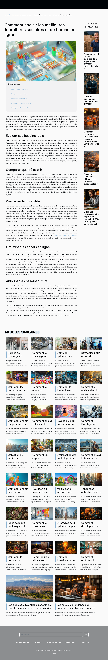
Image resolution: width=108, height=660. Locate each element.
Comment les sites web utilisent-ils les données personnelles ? (91, 179)
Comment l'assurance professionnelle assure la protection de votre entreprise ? (91, 139)
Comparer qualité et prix (19, 94)
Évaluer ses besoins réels (19, 89)
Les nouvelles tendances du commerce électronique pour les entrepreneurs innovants (76, 608)
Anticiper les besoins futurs (20, 107)
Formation (22, 642)
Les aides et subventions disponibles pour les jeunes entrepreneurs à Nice (30, 607)
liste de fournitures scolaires (66, 235)
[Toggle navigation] (6, 4)
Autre (85, 642)
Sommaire (15, 84)
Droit (38, 642)
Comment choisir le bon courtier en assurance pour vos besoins (91, 460)
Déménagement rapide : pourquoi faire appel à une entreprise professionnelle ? (91, 61)
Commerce (15, 14)
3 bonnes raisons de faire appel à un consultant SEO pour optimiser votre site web (91, 218)
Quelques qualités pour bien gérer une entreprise (91, 100)
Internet (70, 642)
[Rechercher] (51, 635)
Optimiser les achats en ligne (21, 103)
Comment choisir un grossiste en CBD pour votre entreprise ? (18, 425)
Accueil (7, 14)
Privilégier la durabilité (19, 98)
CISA (54, 653)
